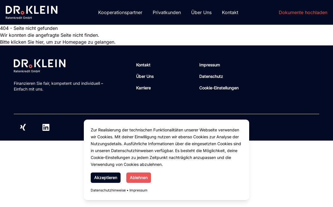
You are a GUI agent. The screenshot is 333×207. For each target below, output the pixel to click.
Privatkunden (167, 12)
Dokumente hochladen (303, 12)
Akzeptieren (105, 177)
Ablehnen (139, 177)
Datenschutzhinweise (108, 190)
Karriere (143, 87)
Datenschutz (211, 76)
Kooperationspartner (120, 12)
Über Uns (201, 12)
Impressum (138, 190)
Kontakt (230, 12)
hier (39, 42)
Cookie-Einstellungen (219, 87)
